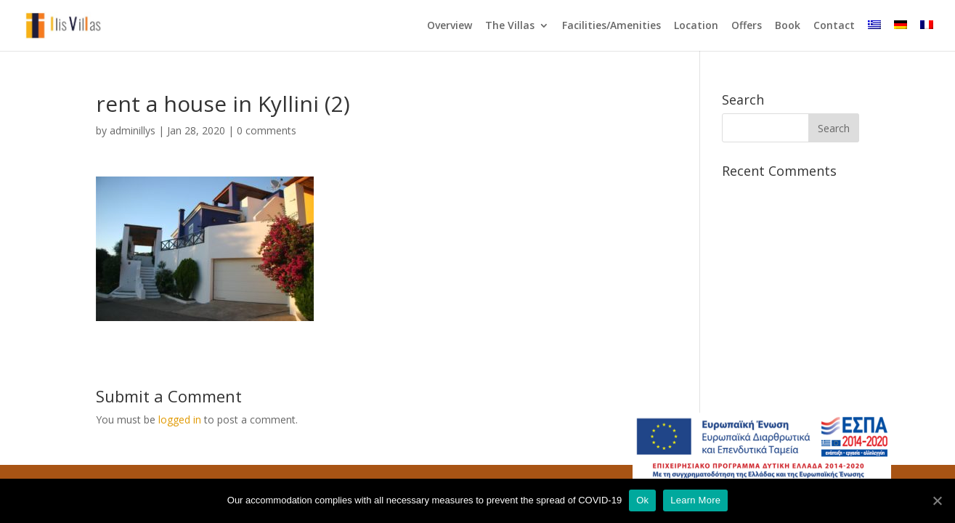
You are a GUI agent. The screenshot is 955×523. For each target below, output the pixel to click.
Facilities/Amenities (611, 26)
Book (787, 26)
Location (696, 26)
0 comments (266, 130)
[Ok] (937, 500)
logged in (179, 419)
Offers (746, 26)
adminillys (132, 130)
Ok (642, 500)
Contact (834, 26)
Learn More (695, 500)
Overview (449, 26)
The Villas (510, 26)
